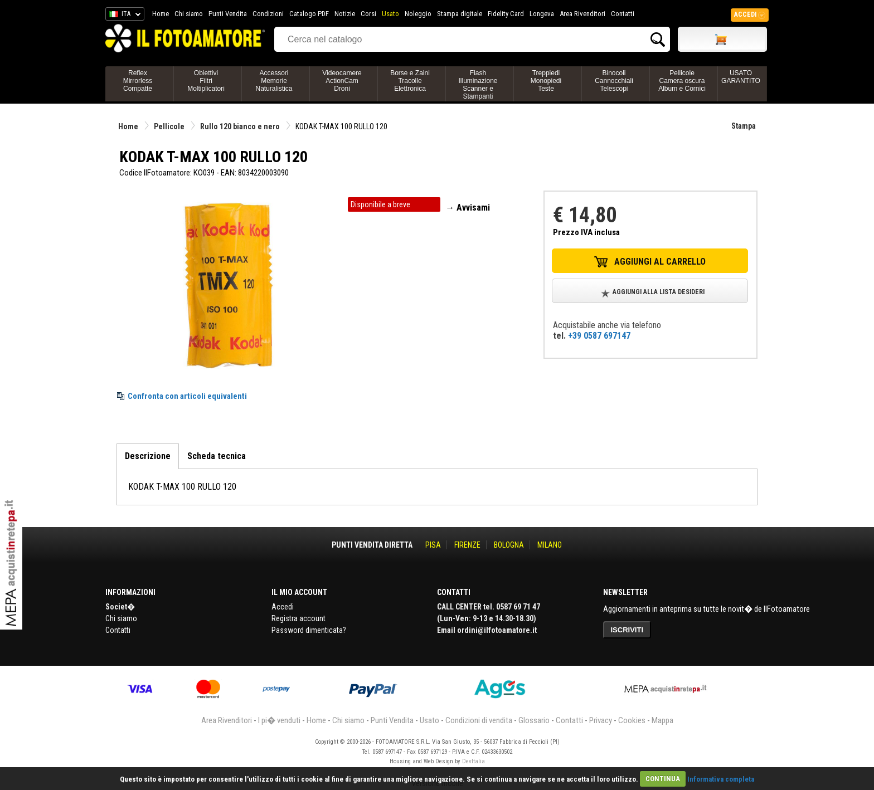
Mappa (662, 720)
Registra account (298, 618)
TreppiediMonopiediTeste (546, 80)
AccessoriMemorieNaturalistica (273, 80)
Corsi (368, 13)
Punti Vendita (227, 13)
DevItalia (473, 761)
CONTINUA (662, 778)
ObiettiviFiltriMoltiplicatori (206, 80)
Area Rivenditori (582, 13)
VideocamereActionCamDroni (342, 80)
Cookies (631, 720)
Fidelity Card (506, 13)
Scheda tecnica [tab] (216, 456)
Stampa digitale (459, 13)
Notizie (344, 13)
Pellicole (169, 126)
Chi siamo (188, 13)
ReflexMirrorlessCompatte (138, 80)
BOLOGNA (509, 544)
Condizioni (268, 13)
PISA (433, 544)
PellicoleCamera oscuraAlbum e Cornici (682, 80)
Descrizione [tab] (148, 456)
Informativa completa (720, 778)
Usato (390, 13)
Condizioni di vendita (478, 720)
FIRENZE (467, 544)
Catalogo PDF (309, 13)
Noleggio (418, 13)
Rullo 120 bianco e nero (240, 126)
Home (160, 13)
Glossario (534, 720)
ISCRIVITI (627, 630)
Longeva (542, 13)
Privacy (600, 720)
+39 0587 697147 (599, 335)
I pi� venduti (279, 720)
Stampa (743, 125)
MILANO (549, 544)
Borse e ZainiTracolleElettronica (410, 80)
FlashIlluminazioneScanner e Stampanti (477, 84)
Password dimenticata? (308, 630)
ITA (122, 15)
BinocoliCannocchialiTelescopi (614, 80)
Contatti (622, 13)
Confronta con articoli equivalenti (187, 396)
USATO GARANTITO (740, 77)
